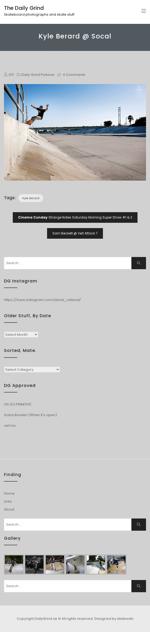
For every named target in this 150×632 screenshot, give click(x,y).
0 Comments (74, 74)
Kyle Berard (30, 198)
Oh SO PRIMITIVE (17, 404)
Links (8, 501)
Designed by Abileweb (114, 618)
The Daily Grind (24, 8)
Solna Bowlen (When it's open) (30, 414)
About (9, 509)
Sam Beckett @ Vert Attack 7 (75, 233)
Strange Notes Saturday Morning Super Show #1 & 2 (75, 217)
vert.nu (10, 425)
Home (9, 493)
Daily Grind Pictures (38, 74)
